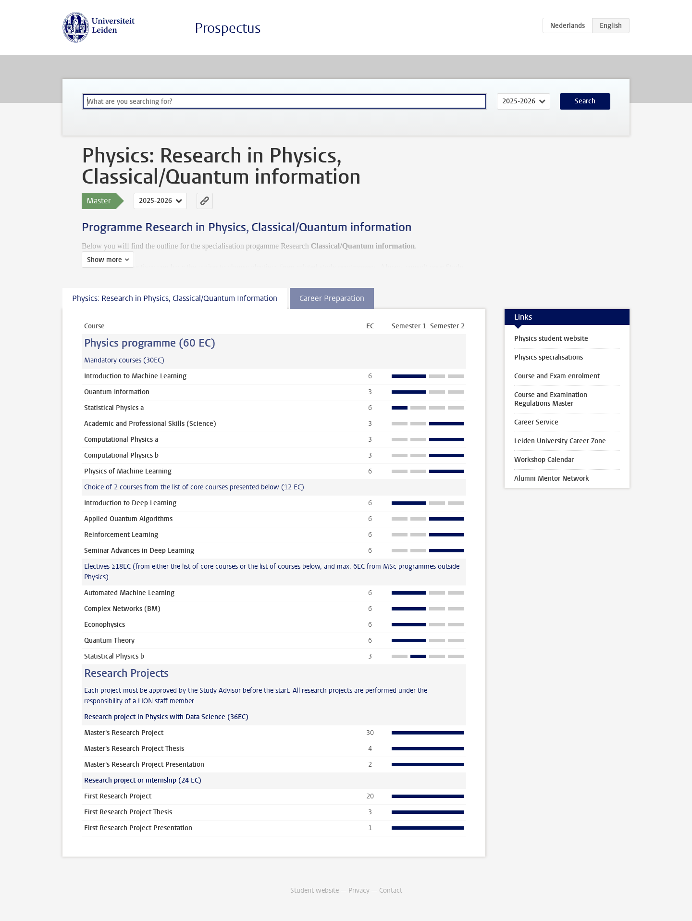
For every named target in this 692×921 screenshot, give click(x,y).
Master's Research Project (123, 732)
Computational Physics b (121, 455)
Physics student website (551, 338)
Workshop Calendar (544, 459)
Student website (314, 890)
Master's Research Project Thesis (134, 748)
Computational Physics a (121, 439)
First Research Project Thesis (128, 812)
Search (585, 101)
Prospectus (228, 28)
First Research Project (117, 796)
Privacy (359, 890)
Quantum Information (116, 392)
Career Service (536, 422)
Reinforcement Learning (121, 534)
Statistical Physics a (114, 407)
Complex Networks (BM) (122, 608)
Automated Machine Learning (129, 592)
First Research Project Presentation (138, 828)
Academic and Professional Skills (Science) (150, 423)
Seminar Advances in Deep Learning (139, 550)
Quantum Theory (109, 640)
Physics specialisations (548, 357)
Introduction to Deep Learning (130, 503)
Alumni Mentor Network (551, 478)
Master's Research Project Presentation (144, 764)
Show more (104, 259)
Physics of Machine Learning (128, 471)
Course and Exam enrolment (557, 376)
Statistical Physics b (114, 656)
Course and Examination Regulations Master (550, 399)
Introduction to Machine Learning (135, 376)
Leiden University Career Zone (560, 441)
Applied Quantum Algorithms (128, 518)
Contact (390, 890)
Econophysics (104, 624)
